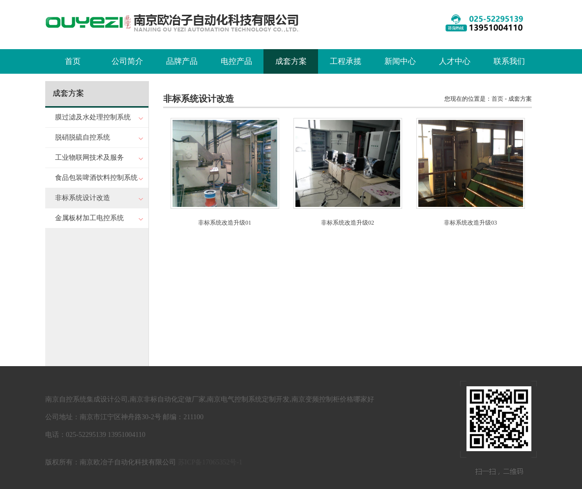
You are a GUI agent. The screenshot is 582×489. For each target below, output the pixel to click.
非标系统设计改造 (82, 197)
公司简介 (127, 61)
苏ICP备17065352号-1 (210, 462)
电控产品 (236, 61)
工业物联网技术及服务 (89, 157)
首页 (73, 61)
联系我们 (509, 61)
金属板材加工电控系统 (89, 218)
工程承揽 (345, 61)
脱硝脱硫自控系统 (82, 137)
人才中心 (454, 61)
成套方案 (291, 61)
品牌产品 (182, 61)
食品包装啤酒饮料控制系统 (96, 177)
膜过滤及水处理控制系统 (93, 117)
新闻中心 (400, 61)
